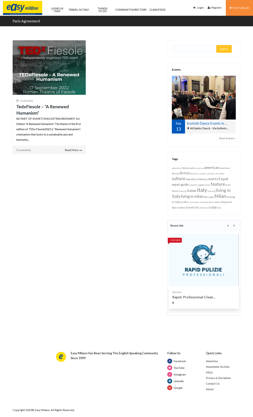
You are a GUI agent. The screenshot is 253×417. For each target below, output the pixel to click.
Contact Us (213, 383)
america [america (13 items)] (199, 168)
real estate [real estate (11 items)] (194, 202)
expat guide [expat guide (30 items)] (180, 184)
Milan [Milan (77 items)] (220, 196)
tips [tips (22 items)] (174, 207)
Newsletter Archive (217, 366)
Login (198, 7)
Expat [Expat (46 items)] (223, 178)
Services (177, 291)
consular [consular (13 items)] (210, 173)
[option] (203, 271)
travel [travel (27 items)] (190, 207)
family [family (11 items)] (207, 185)
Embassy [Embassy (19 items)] (202, 179)
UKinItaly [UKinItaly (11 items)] (203, 208)
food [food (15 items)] (228, 184)
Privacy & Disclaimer (218, 378)
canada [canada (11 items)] (202, 173)
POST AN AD (239, 7)
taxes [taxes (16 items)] (217, 202)
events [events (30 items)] (213, 179)
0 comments (23, 150)
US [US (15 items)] (209, 207)
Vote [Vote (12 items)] (219, 208)
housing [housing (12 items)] (182, 191)
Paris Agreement (26, 21)
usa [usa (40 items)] (213, 207)
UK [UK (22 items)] (197, 207)
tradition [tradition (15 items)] (181, 207)
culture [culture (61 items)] (178, 178)
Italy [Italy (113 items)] (202, 190)
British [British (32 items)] (185, 173)
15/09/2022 (26, 100)
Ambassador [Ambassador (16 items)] (188, 168)
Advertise (212, 361)
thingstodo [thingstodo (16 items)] (226, 202)
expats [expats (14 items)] (201, 185)
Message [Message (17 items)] (209, 196)
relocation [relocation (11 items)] (203, 202)
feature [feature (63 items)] (218, 184)
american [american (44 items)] (211, 167)
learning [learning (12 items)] (211, 191)
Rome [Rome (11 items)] (211, 202)
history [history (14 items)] (175, 191)
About (210, 389)
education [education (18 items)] (191, 179)
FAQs (209, 372)
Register (215, 7)
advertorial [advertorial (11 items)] (176, 168)
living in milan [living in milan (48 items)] (192, 196)
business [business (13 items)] (194, 173)
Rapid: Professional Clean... (193, 297)
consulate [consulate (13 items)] (219, 173)
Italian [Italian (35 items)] (191, 190)
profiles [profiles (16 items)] (185, 202)
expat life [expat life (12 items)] (193, 185)
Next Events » (227, 138)
